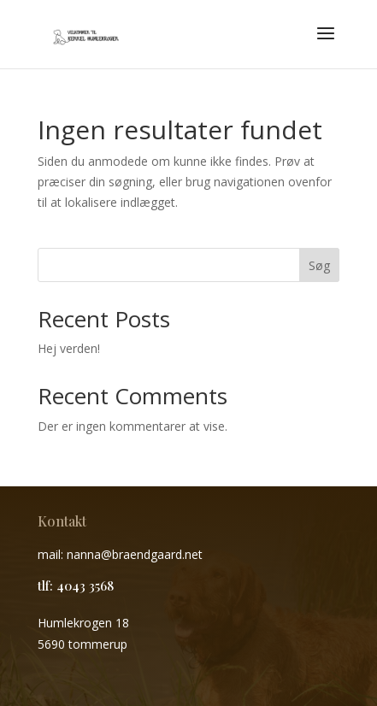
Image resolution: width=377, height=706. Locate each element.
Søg (319, 265)
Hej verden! (69, 348)
